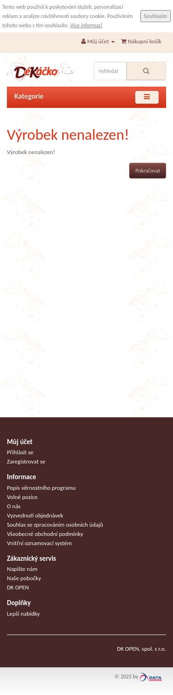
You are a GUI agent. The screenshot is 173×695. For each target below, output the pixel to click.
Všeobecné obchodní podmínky (45, 533)
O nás (14, 506)
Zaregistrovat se (26, 461)
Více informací (86, 25)
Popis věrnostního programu (41, 487)
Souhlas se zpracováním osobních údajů (55, 524)
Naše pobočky (24, 578)
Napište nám (22, 568)
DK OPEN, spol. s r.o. (141, 648)
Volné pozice (22, 496)
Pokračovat (147, 170)
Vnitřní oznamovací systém (39, 543)
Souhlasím (155, 16)
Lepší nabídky (23, 613)
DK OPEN (18, 587)
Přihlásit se (20, 452)
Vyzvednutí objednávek (35, 515)
